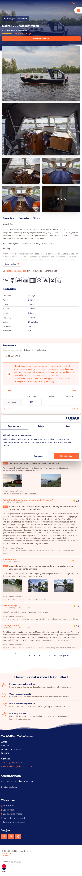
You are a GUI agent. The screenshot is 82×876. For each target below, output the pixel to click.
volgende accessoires (16, 270)
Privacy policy (7, 853)
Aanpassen (40, 456)
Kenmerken (24, 218)
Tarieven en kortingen (13, 822)
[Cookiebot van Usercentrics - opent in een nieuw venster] (68, 419)
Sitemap (5, 856)
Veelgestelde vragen (12, 813)
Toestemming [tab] (14, 426)
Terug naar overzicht (15, 18)
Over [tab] (67, 426)
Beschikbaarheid (41, 38)
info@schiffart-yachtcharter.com (17, 766)
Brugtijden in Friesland (13, 818)
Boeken (36, 218)
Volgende (64, 655)
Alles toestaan (66, 456)
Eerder (7, 390)
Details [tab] (41, 426)
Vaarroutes (7, 809)
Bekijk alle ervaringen (23, 33)
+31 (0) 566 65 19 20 (12, 762)
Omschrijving (9, 218)
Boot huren (7, 805)
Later (75, 390)
